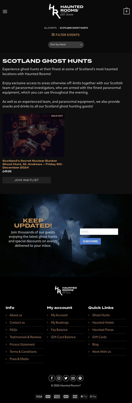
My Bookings (60, 322)
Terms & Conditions (23, 352)
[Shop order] (66, 45)
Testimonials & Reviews (25, 337)
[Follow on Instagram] (59, 378)
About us (16, 315)
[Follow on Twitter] (66, 378)
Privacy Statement (22, 344)
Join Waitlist (26, 180)
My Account (59, 315)
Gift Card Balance (63, 337)
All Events (50, 28)
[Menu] (5, 11)
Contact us (17, 322)
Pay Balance (59, 330)
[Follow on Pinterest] (80, 378)
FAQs (13, 330)
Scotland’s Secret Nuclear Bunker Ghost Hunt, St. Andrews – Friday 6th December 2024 (32, 164)
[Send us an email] (73, 378)
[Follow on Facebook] (52, 378)
